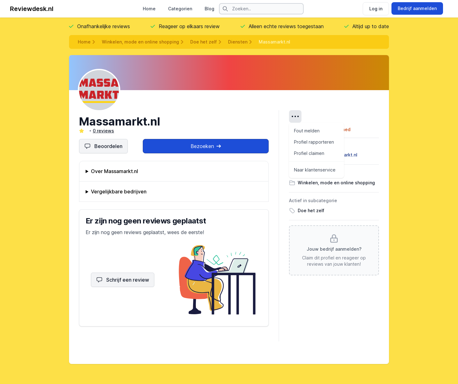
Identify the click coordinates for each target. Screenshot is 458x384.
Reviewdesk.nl (31, 9)
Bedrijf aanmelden (417, 8)
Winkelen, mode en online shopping (140, 41)
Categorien (180, 8)
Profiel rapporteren (314, 142)
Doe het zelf (203, 41)
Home (149, 8)
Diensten (237, 41)
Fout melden (307, 130)
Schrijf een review (122, 280)
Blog (209, 8)
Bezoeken (206, 146)
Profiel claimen (309, 153)
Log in (375, 8)
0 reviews (103, 130)
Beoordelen (103, 146)
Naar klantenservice (315, 169)
